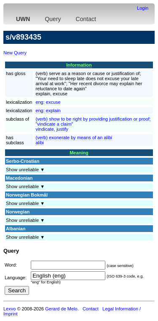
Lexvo (9, 308)
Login (142, 8)
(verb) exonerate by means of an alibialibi (73, 140)
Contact (86, 19)
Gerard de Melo (61, 308)
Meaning (79, 152)
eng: (47, 102)
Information (79, 64)
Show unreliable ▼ (25, 169)
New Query (15, 52)
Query (53, 19)
